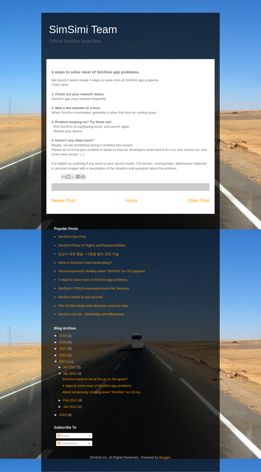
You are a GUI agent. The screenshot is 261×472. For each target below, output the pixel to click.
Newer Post (63, 200)
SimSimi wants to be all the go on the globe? (95, 379)
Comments (67, 443)
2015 (63, 355)
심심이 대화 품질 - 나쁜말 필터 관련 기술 (88, 254)
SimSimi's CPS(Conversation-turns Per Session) (93, 288)
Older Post (199, 200)
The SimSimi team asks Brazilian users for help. (93, 306)
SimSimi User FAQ (72, 237)
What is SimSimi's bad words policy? (85, 263)
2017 (63, 348)
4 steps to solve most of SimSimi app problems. (93, 280)
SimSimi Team (83, 29)
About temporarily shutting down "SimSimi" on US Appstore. (102, 271)
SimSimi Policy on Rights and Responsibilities (91, 245)
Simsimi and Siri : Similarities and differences (91, 314)
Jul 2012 (70, 367)
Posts (63, 436)
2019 (63, 335)
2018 (63, 342)
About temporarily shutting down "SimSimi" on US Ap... (102, 392)
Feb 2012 (70, 400)
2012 (63, 361)
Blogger (164, 457)
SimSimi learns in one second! (80, 297)
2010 (63, 415)
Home (131, 200)
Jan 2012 (70, 407)
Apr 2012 (70, 373)
